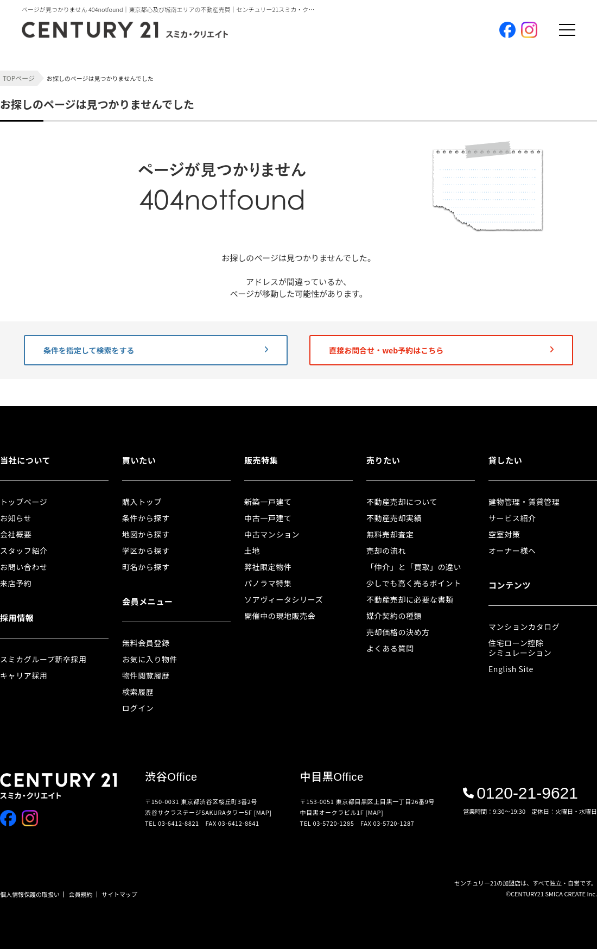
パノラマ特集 (268, 583)
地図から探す (146, 534)
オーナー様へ (512, 550)
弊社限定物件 (268, 566)
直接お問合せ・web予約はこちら (441, 350)
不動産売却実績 (394, 518)
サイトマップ (119, 894)
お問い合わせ (24, 566)
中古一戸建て (268, 518)
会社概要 (15, 534)
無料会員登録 (146, 642)
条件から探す (146, 518)
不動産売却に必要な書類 (410, 599)
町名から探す (146, 566)
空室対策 (504, 534)
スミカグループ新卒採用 (43, 659)
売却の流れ (386, 550)
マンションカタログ (524, 626)
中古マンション (272, 534)
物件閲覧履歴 (146, 675)
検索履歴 (138, 691)
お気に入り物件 (149, 659)
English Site (511, 668)
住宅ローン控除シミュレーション (519, 647)
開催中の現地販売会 (279, 615)
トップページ (23, 501)
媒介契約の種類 (394, 615)
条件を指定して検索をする (155, 350)
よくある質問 (390, 648)
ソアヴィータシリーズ (283, 599)
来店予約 (15, 583)
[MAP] (263, 812)
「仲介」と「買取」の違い (413, 566)
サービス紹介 (512, 518)
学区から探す (146, 550)
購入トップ (142, 501)
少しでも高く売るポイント (413, 583)
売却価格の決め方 (398, 632)
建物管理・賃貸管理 (524, 501)
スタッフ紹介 (24, 550)
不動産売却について (401, 501)
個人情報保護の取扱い (30, 894)
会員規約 (81, 894)
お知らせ (15, 518)
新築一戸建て (268, 501)
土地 (252, 550)
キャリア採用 (24, 675)
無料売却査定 (390, 534)
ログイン (138, 708)
